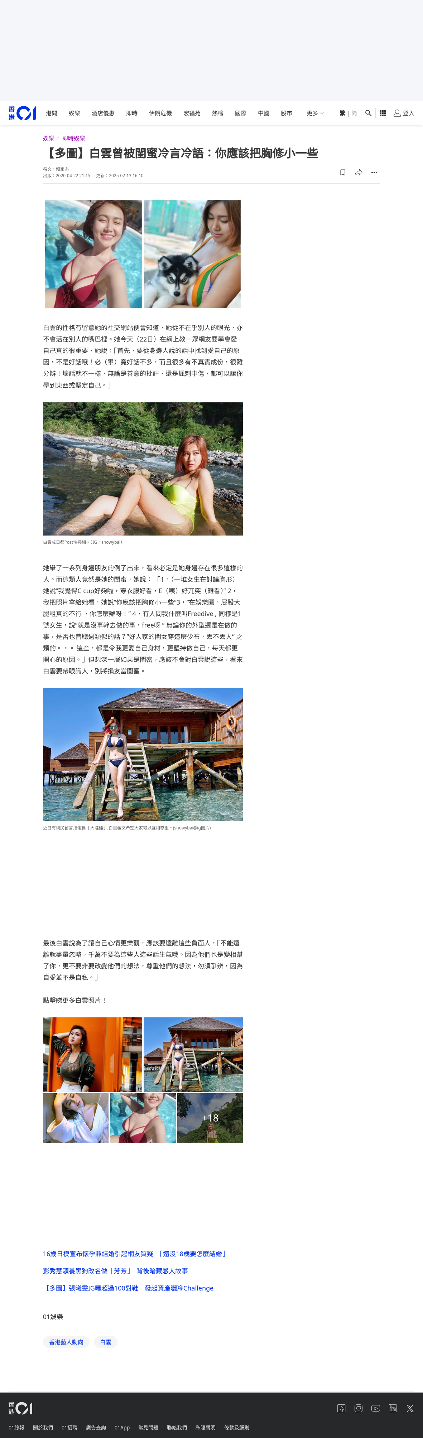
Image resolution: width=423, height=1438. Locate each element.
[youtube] (375, 1408)
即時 (132, 113)
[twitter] (410, 1408)
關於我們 (43, 1427)
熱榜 (217, 113)
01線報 (16, 1427)
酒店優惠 (103, 113)
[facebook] (341, 1408)
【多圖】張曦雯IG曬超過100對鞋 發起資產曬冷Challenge (131, 1288)
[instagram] (358, 1408)
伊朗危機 (160, 113)
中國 (263, 113)
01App (122, 1427)
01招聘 (69, 1427)
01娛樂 (53, 1316)
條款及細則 (236, 1427)
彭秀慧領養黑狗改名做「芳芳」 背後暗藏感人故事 (115, 1271)
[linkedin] (393, 1408)
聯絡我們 (177, 1427)
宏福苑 (192, 113)
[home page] (22, 113)
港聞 (51, 113)
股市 (286, 113)
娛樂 (74, 113)
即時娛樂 (73, 138)
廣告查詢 (96, 1427)
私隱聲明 (206, 1427)
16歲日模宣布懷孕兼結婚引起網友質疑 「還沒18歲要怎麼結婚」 (136, 1253)
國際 (240, 113)
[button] (343, 172)
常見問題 (148, 1427)
